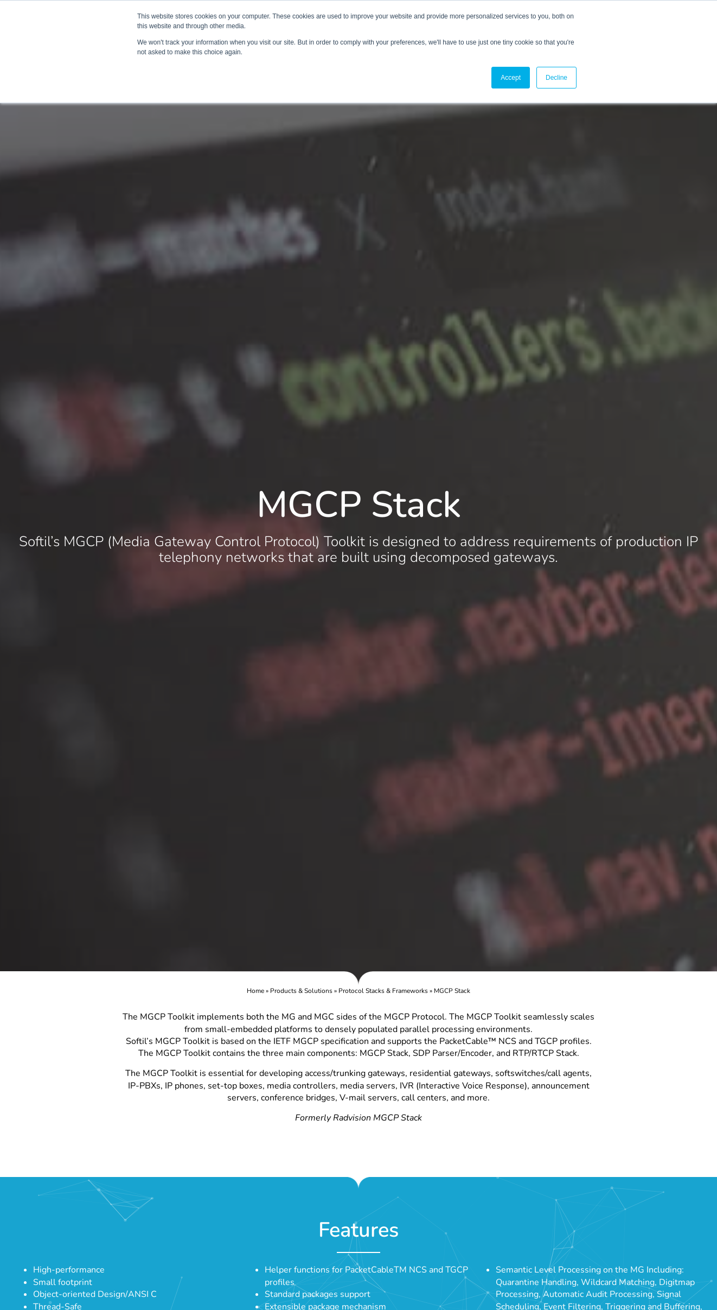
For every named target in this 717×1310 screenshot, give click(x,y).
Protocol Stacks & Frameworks (383, 990)
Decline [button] (556, 77)
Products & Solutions (301, 990)
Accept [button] (511, 77)
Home (255, 990)
